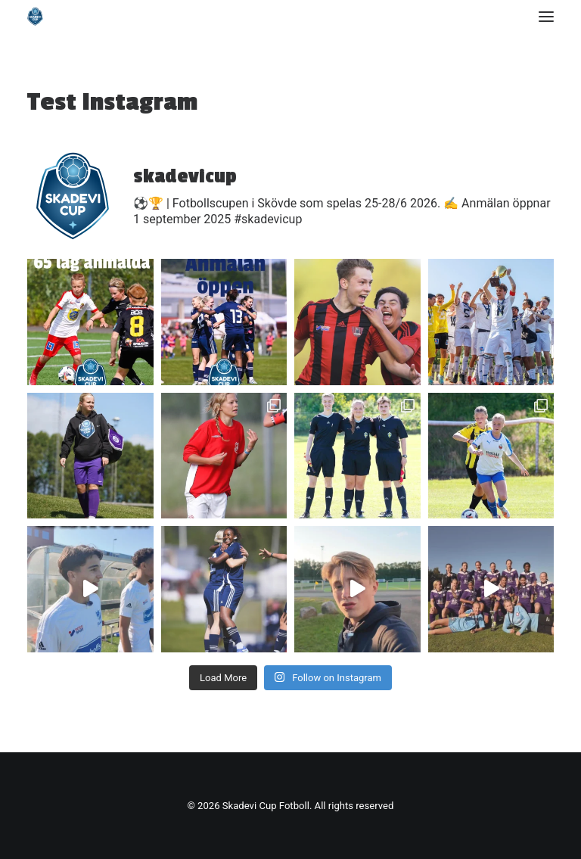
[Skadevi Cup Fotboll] (35, 16)
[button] (546, 16)
